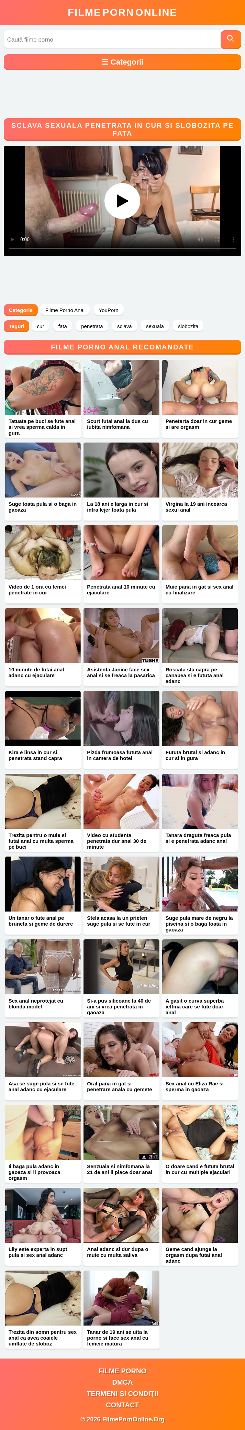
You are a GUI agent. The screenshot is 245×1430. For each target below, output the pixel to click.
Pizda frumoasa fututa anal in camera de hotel (120, 755)
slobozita (188, 326)
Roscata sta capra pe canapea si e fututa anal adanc (195, 675)
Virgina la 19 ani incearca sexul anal (196, 507)
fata (62, 326)
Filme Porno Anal (65, 310)
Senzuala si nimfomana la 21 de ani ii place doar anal (119, 1169)
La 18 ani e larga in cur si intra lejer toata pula (117, 507)
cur (40, 326)
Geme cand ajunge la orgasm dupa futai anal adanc (194, 1255)
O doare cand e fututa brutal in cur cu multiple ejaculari (200, 1169)
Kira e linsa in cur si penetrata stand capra (35, 755)
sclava (124, 326)
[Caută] (231, 39)
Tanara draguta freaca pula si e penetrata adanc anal (198, 838)
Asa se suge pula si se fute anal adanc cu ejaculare (42, 1086)
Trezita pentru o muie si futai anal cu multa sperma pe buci (41, 841)
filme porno (122, 1371)
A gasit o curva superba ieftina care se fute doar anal (195, 1006)
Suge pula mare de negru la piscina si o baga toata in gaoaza (199, 923)
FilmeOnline (122, 12)
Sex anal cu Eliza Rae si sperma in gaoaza (195, 1086)
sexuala (155, 326)
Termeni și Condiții (122, 1393)
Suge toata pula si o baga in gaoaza (43, 507)
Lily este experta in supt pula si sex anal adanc (38, 1252)
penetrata (92, 326)
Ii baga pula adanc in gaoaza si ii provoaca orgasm (34, 1172)
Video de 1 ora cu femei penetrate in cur (37, 589)
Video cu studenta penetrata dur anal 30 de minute (116, 841)
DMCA (122, 1382)
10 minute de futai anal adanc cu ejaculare (36, 672)
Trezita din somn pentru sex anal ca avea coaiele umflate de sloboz (43, 1338)
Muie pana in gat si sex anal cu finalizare (200, 589)
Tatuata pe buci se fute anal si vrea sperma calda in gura (42, 427)
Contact (122, 1405)
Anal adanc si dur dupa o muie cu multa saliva (117, 1252)
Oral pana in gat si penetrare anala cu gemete (119, 1086)
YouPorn (109, 310)
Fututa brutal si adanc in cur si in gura (195, 755)
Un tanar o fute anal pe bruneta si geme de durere (41, 921)
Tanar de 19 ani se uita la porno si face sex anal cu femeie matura (117, 1338)
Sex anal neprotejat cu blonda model (36, 1003)
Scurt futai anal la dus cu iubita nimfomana (117, 424)
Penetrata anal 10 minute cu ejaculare (121, 589)
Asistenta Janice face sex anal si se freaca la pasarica (121, 672)
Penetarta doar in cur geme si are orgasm (199, 424)
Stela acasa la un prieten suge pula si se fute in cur (118, 921)
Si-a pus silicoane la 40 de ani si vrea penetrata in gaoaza (119, 1006)
